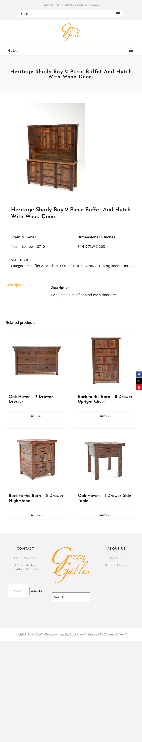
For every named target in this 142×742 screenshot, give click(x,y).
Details (38, 416)
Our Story (116, 558)
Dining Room (109, 265)
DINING (91, 265)
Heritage (129, 265)
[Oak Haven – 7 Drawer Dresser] (36, 360)
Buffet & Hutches (44, 265)
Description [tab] (15, 285)
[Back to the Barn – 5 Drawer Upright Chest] (105, 360)
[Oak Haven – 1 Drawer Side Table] (105, 459)
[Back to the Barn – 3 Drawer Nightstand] (36, 459)
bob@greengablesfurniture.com (82, 4)
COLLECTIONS (71, 265)
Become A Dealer (116, 565)
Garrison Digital (114, 634)
